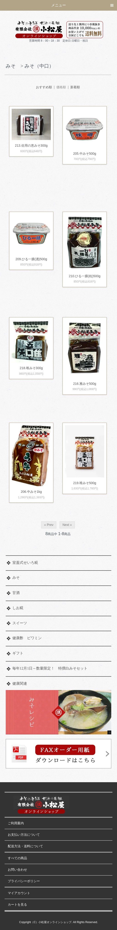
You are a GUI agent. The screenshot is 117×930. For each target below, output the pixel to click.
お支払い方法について (24, 834)
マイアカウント (19, 893)
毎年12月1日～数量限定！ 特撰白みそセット (50, 668)
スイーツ (19, 623)
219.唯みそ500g (88, 483)
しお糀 (17, 608)
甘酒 (16, 593)
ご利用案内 (16, 823)
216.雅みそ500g (84, 383)
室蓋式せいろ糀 (25, 562)
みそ (16, 577)
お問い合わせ (17, 869)
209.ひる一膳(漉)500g (31, 259)
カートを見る (17, 904)
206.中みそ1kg (31, 492)
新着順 (75, 87)
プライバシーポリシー (24, 881)
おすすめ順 (44, 87)
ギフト (17, 653)
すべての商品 (17, 858)
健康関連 (19, 683)
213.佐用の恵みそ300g (31, 145)
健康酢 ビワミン (27, 638)
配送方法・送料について (25, 846)
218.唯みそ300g (34, 368)
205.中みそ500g (84, 153)
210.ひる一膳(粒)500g (85, 276)
